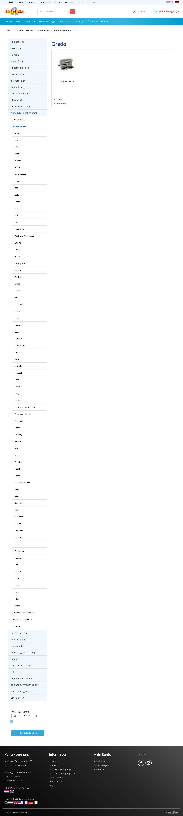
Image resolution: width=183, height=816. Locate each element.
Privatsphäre (55, 781)
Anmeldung (99, 761)
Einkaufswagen (167, 11)
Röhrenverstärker (20, 106)
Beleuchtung (18, 87)
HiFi (13, 671)
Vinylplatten (17, 697)
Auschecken (99, 769)
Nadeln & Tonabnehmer (24, 113)
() (166, 11)
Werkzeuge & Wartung (23, 652)
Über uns (92, 21)
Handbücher (17, 61)
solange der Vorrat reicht (25, 684)
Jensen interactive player (72, 21)
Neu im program (20, 691)
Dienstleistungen (47, 21)
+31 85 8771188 (21, 787)
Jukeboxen (30, 21)
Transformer (18, 80)
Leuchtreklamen (20, 93)
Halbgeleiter (17, 646)
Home (9, 21)
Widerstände (18, 639)
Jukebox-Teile (18, 41)
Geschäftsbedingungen (60, 769)
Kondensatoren (19, 633)
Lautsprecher (18, 74)
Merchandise (18, 100)
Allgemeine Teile (20, 67)
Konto (141, 11)
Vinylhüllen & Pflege (21, 678)
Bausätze (16, 659)
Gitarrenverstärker (21, 665)
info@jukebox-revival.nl (23, 799)
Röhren (15, 54)
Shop (18, 21)
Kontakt (105, 21)
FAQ (51, 785)
